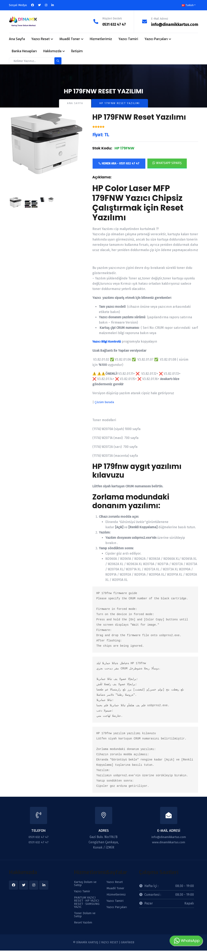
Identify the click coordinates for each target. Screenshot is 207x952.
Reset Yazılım (84, 923)
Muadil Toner (69, 39)
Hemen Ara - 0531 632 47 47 (119, 163)
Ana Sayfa (17, 39)
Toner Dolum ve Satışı (85, 916)
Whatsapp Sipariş (167, 162)
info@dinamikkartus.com (174, 24)
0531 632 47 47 (112, 24)
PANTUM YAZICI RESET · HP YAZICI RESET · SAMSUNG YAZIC (87, 902)
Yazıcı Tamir (83, 891)
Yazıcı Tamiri (128, 39)
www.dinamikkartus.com (168, 842)
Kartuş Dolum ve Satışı (86, 883)
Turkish (188, 5)
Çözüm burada (105, 402)
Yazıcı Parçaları (156, 39)
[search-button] (57, 60)
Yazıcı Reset (40, 39)
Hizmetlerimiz (101, 39)
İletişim (77, 51)
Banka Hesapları (24, 51)
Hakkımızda (52, 51)
